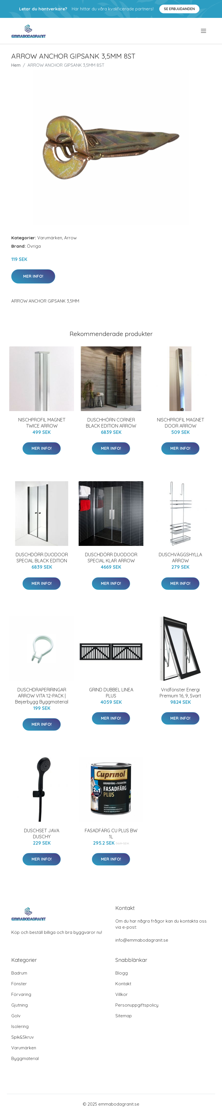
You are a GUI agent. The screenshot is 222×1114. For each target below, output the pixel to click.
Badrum (19, 973)
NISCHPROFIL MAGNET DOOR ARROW (180, 423)
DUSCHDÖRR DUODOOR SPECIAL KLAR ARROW (111, 557)
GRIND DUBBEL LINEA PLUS (111, 693)
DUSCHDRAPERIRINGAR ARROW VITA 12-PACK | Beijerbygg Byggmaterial (41, 696)
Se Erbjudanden (179, 9)
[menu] (204, 31)
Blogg (121, 973)
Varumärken (49, 237)
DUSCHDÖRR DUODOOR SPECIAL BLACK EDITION (42, 557)
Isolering (20, 1026)
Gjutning (19, 1005)
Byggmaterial (25, 1058)
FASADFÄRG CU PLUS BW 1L (111, 833)
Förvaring (21, 994)
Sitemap (123, 1015)
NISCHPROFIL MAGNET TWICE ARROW (41, 423)
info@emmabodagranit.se (141, 940)
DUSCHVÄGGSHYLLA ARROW (180, 557)
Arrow (70, 237)
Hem (16, 65)
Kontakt (123, 983)
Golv (16, 1015)
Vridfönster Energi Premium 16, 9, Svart (180, 693)
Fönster (19, 983)
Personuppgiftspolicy (136, 1005)
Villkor (121, 994)
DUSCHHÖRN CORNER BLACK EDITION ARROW (111, 423)
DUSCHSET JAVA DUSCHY (41, 833)
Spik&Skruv (22, 1037)
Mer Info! (33, 276)
